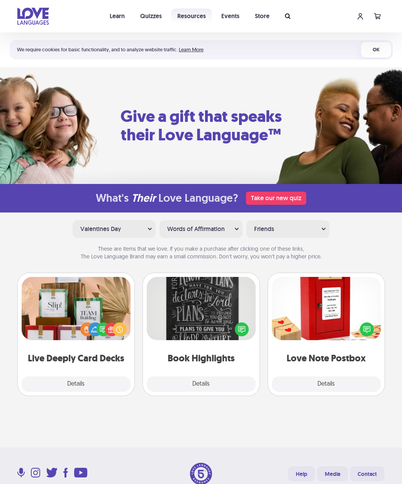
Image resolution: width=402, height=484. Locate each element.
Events (230, 16)
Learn (117, 16)
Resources (191, 16)
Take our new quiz (276, 198)
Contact (367, 474)
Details (76, 384)
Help (301, 474)
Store (262, 16)
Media (332, 474)
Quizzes (151, 16)
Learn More (191, 49)
